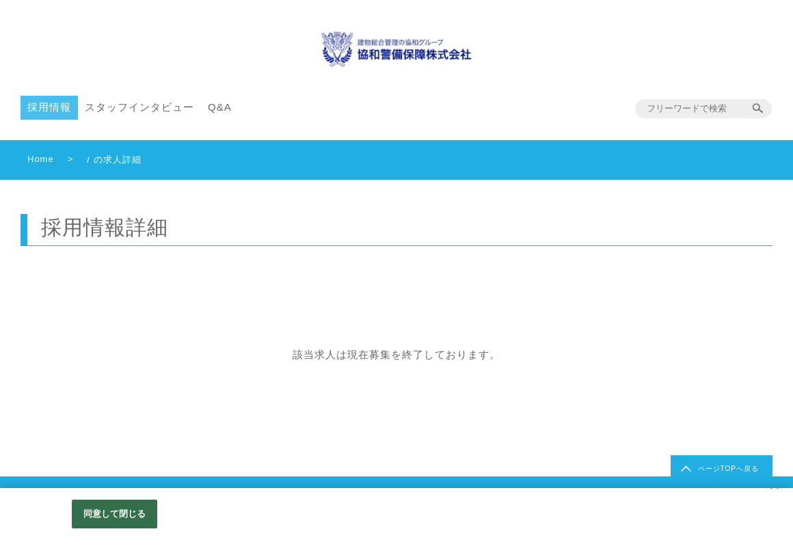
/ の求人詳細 (114, 159)
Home (40, 159)
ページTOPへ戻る (728, 468)
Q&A (220, 107)
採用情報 (49, 107)
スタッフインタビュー (139, 107)
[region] (396, 520)
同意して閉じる (114, 514)
